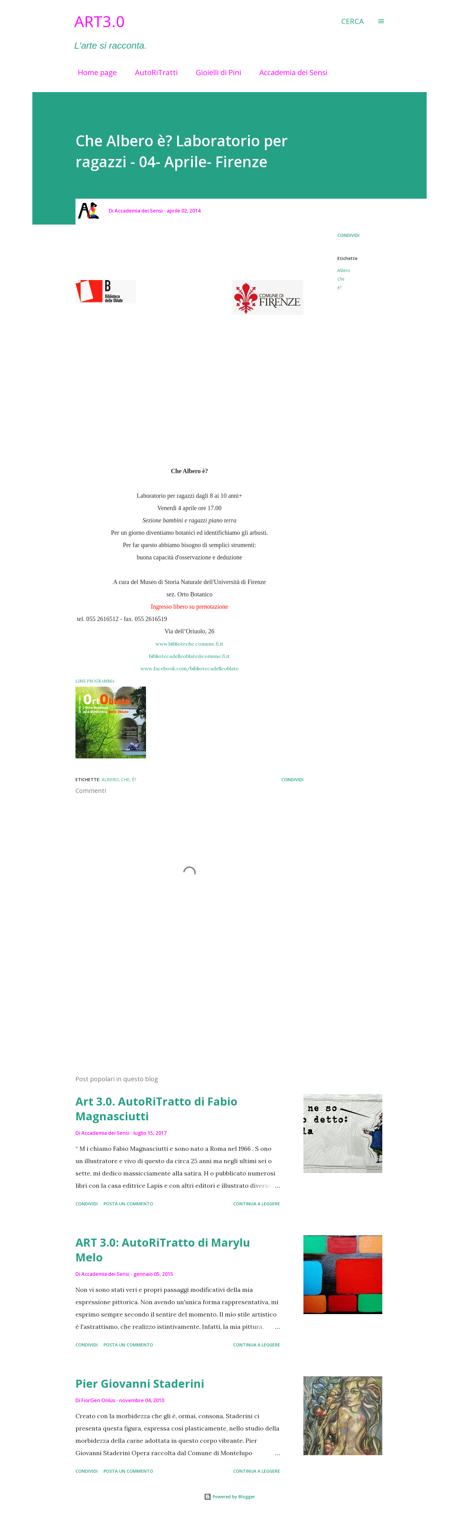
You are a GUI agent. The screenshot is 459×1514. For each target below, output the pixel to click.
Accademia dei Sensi (290, 72)
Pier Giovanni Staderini (139, 1383)
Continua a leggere (256, 1204)
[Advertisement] (179, 998)
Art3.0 (99, 21)
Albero (343, 270)
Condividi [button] (348, 235)
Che (340, 279)
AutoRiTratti (152, 72)
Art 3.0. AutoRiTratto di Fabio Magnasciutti (156, 1109)
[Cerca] (352, 21)
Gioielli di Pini (215, 72)
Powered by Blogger (229, 1497)
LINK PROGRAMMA (94, 681)
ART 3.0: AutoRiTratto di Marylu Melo (162, 1250)
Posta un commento (128, 1204)
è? (339, 287)
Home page (93, 72)
